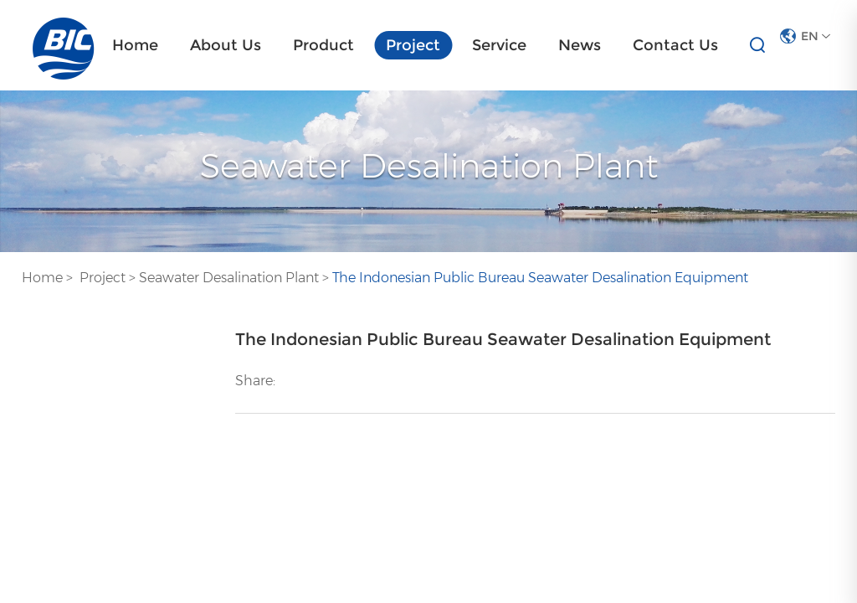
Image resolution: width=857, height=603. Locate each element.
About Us (225, 45)
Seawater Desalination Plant (229, 278)
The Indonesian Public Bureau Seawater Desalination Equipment (540, 278)
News (579, 45)
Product (323, 45)
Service (499, 45)
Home (135, 45)
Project (413, 45)
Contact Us (675, 45)
